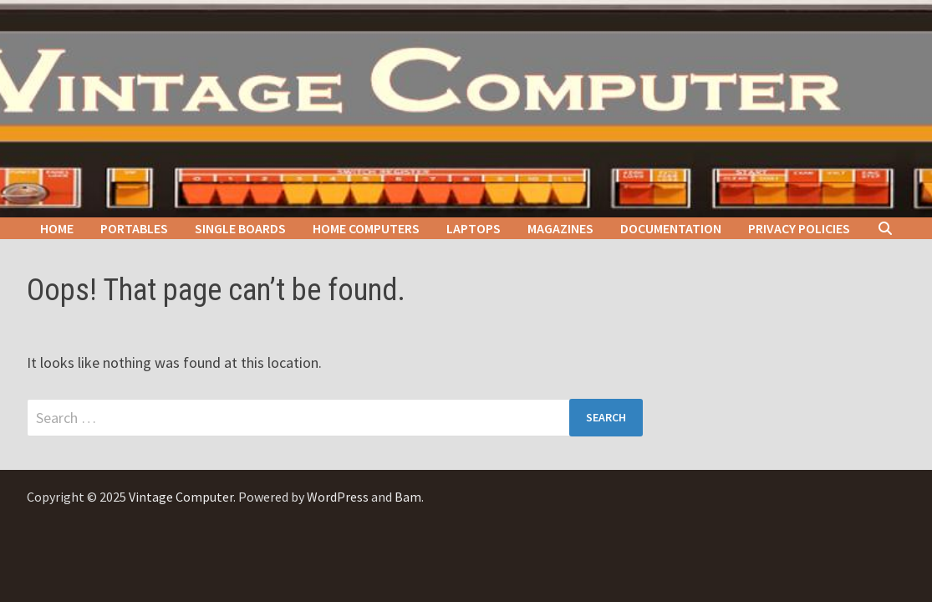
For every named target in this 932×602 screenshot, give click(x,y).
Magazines (560, 228)
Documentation (670, 228)
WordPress (338, 496)
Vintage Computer (181, 496)
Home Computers (366, 228)
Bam (408, 496)
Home (57, 228)
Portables (134, 228)
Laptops (473, 228)
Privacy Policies (799, 228)
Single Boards (240, 228)
